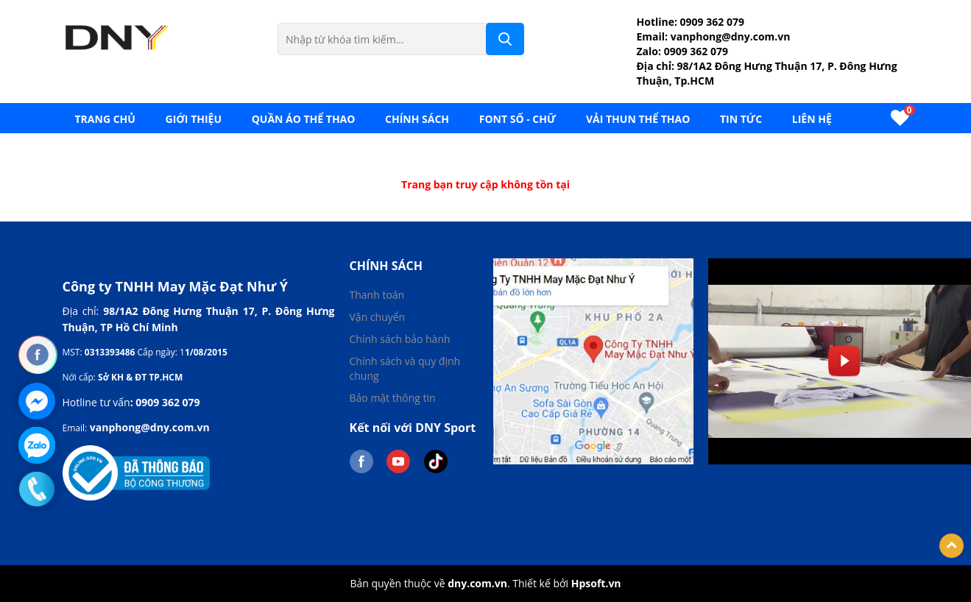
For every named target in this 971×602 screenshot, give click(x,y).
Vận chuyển (378, 317)
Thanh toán (377, 295)
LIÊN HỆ (812, 119)
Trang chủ (105, 119)
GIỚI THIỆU (194, 119)
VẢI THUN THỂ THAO (638, 119)
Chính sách (417, 119)
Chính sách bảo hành (400, 339)
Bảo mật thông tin (393, 398)
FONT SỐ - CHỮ (518, 119)
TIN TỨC (741, 119)
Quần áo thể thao (304, 119)
